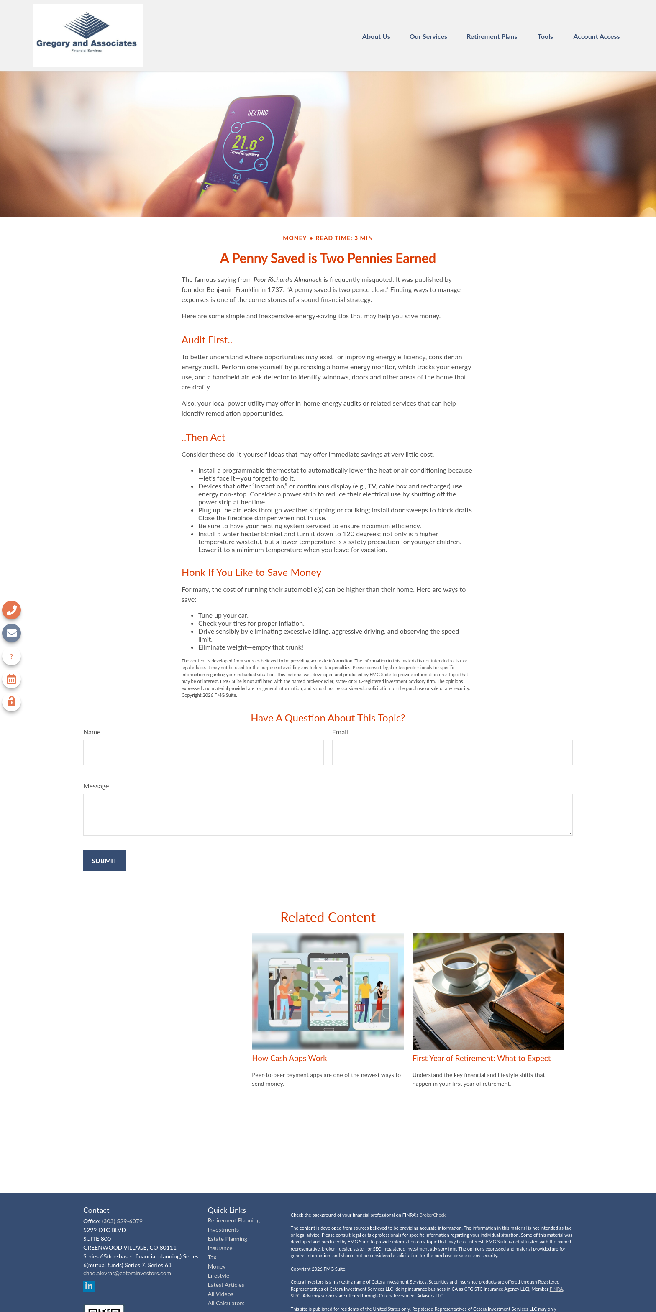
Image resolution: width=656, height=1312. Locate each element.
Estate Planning (228, 1238)
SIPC (295, 1295)
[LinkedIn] (89, 1286)
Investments (223, 1229)
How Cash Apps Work (289, 1058)
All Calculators (226, 1303)
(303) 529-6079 (122, 1221)
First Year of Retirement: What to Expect (482, 1058)
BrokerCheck (433, 1214)
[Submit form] (104, 860)
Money (217, 1266)
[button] (376, 35)
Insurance (220, 1247)
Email (340, 732)
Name (92, 732)
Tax (212, 1257)
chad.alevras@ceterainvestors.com (127, 1272)
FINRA (556, 1289)
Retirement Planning (234, 1220)
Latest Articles (226, 1284)
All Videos (220, 1293)
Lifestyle (219, 1275)
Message (96, 786)
